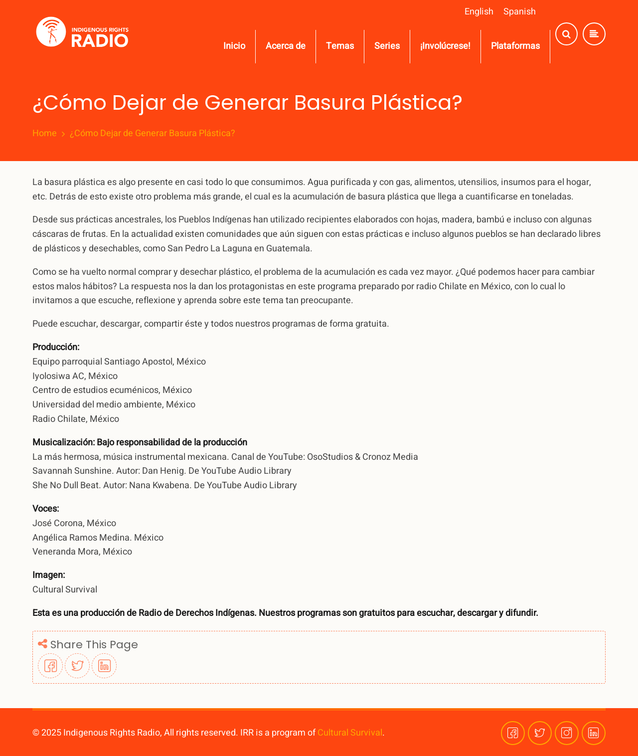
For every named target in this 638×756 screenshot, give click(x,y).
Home (44, 133)
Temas (340, 46)
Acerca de (286, 46)
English (479, 11)
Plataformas (515, 46)
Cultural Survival (350, 733)
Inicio (234, 46)
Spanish (519, 11)
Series (387, 46)
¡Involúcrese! (445, 46)
